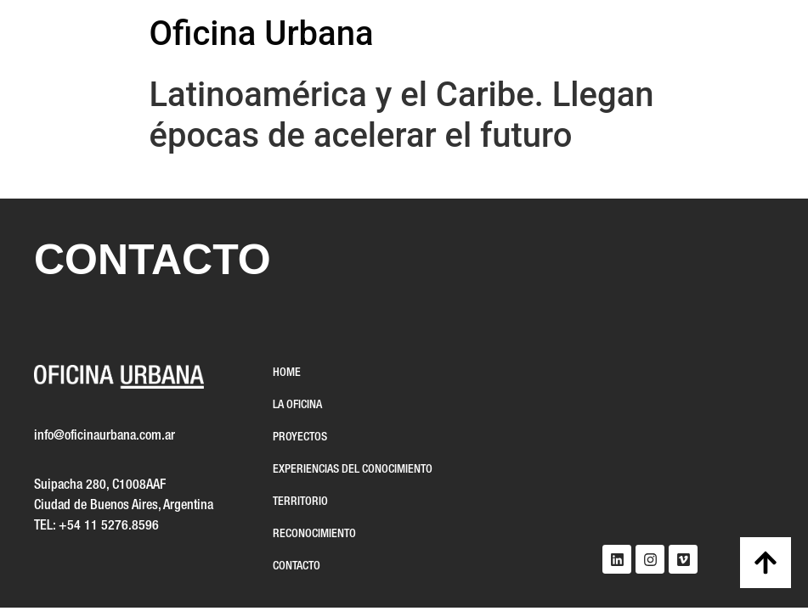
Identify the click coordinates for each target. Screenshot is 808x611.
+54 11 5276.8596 (109, 526)
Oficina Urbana (262, 33)
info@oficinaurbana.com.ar (104, 436)
